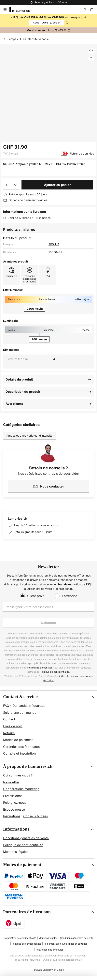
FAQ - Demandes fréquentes (24, 705)
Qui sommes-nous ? (18, 775)
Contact (9, 719)
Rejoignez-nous (14, 802)
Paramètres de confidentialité (20, 938)
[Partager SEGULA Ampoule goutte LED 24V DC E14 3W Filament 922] (91, 58)
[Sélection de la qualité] (11, 184)
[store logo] (21, 9)
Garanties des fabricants (21, 746)
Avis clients (14, 404)
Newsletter (11, 782)
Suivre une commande (19, 712)
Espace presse (14, 809)
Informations (16, 829)
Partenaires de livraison (27, 912)
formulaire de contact (40, 667)
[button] (91, 51)
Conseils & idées (35, 816)
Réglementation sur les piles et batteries (65, 943)
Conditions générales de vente (26, 838)
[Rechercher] (85, 9)
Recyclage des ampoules (49, 949)
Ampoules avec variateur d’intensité (29, 435)
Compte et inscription (19, 753)
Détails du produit (19, 379)
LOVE (46, 22)
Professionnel (13, 796)
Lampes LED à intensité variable (28, 39)
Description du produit (23, 392)
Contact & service (20, 697)
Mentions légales (15, 851)
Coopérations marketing (21, 789)
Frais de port (12, 726)
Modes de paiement (18, 740)
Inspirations (11, 816)
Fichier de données (81, 153)
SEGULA (53, 244)
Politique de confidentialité (54, 671)
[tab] (48, 725)
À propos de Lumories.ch (27, 766)
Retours (9, 733)
